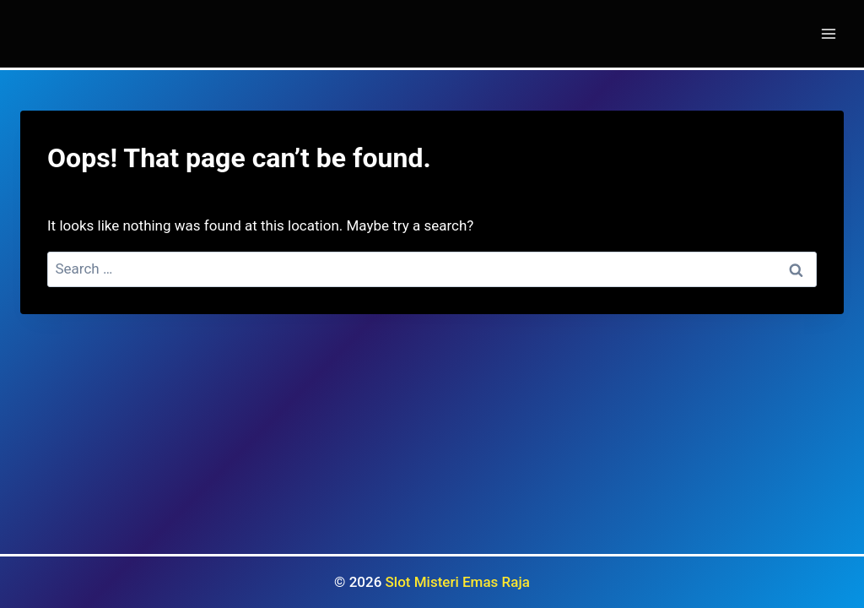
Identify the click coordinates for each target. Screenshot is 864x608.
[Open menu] (828, 33)
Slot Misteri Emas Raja (458, 581)
